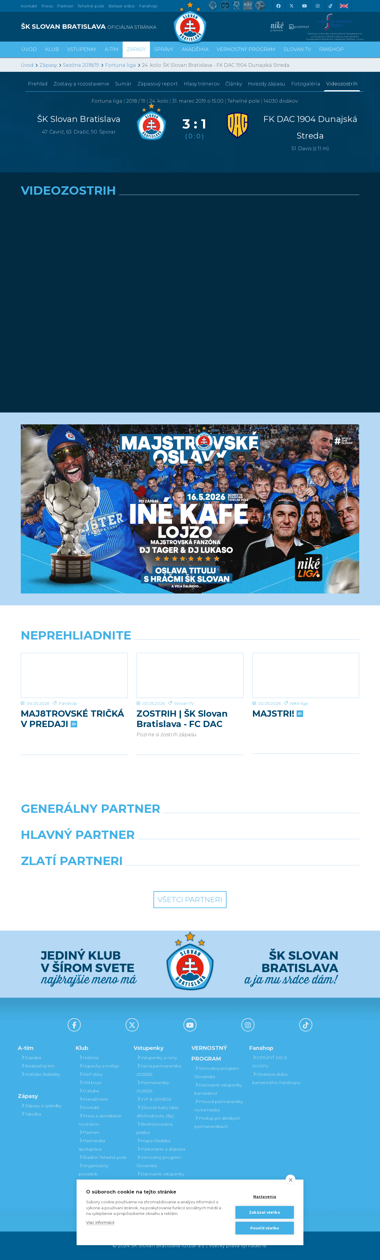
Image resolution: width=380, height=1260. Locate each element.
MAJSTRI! (277, 714)
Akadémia (195, 49)
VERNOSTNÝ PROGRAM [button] (246, 49)
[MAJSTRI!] (305, 675)
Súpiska (31, 1057)
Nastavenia (264, 1196)
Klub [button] (52, 49)
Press (47, 6)
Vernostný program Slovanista (159, 1161)
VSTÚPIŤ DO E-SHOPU (270, 1062)
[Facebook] (278, 6)
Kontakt (89, 1107)
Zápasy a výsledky (41, 1105)
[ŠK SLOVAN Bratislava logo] (190, 22)
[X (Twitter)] (291, 6)
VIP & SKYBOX (154, 1099)
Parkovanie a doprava (161, 1149)
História (89, 1057)
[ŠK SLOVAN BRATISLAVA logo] (103, 27)
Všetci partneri (190, 899)
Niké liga (299, 703)
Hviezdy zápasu (266, 84)
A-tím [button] (111, 49)
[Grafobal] (147, 850)
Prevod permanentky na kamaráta (218, 1106)
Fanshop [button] (331, 49)
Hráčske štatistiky (40, 1074)
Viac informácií (100, 1222)
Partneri (89, 1132)
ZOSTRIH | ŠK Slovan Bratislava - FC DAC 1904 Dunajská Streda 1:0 (186, 719)
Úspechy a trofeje (99, 1066)
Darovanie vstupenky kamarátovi (160, 1178)
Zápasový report (157, 84)
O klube (89, 1091)
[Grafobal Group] (233, 876)
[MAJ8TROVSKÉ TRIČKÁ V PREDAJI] (74, 675)
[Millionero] (233, 850)
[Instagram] (317, 6)
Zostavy (81, 84)
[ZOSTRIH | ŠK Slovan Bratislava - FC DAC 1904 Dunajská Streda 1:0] (190, 675)
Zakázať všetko (264, 1212)
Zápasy (48, 65)
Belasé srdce (121, 6)
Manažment (93, 1099)
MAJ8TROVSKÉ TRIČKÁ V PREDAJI (72, 719)
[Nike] (190, 824)
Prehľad (38, 84)
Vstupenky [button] (81, 49)
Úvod (29, 49)
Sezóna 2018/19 (81, 65)
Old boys (90, 1082)
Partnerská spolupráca (92, 1145)
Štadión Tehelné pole (102, 1157)
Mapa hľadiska (153, 1140)
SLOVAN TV (297, 49)
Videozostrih (342, 84)
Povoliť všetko (264, 1228)
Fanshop (148, 6)
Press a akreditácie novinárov (100, 1120)
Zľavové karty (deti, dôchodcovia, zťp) (158, 1111)
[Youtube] (304, 6)
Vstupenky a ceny (157, 1057)
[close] (290, 1180)
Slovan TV (184, 703)
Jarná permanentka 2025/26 (159, 1070)
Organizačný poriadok (93, 1170)
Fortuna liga (120, 65)
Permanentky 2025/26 (153, 1087)
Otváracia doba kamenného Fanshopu (276, 1078)
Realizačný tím (38, 1066)
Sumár (123, 84)
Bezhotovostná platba (154, 1128)
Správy (163, 49)
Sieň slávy (90, 1074)
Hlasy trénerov (201, 84)
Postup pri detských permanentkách (217, 1122)
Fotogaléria (305, 84)
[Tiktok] (330, 6)
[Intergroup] (147, 876)
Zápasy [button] (136, 49)
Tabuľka (31, 1114)
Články (233, 84)
